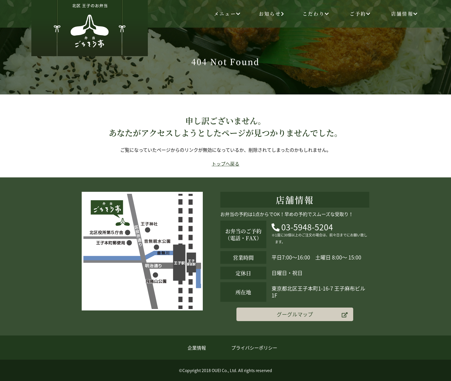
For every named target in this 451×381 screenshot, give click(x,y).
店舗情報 (404, 13)
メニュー (227, 13)
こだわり (316, 13)
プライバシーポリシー (254, 347)
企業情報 (197, 347)
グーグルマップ (312, 314)
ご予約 (360, 13)
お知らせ (272, 13)
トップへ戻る (225, 163)
